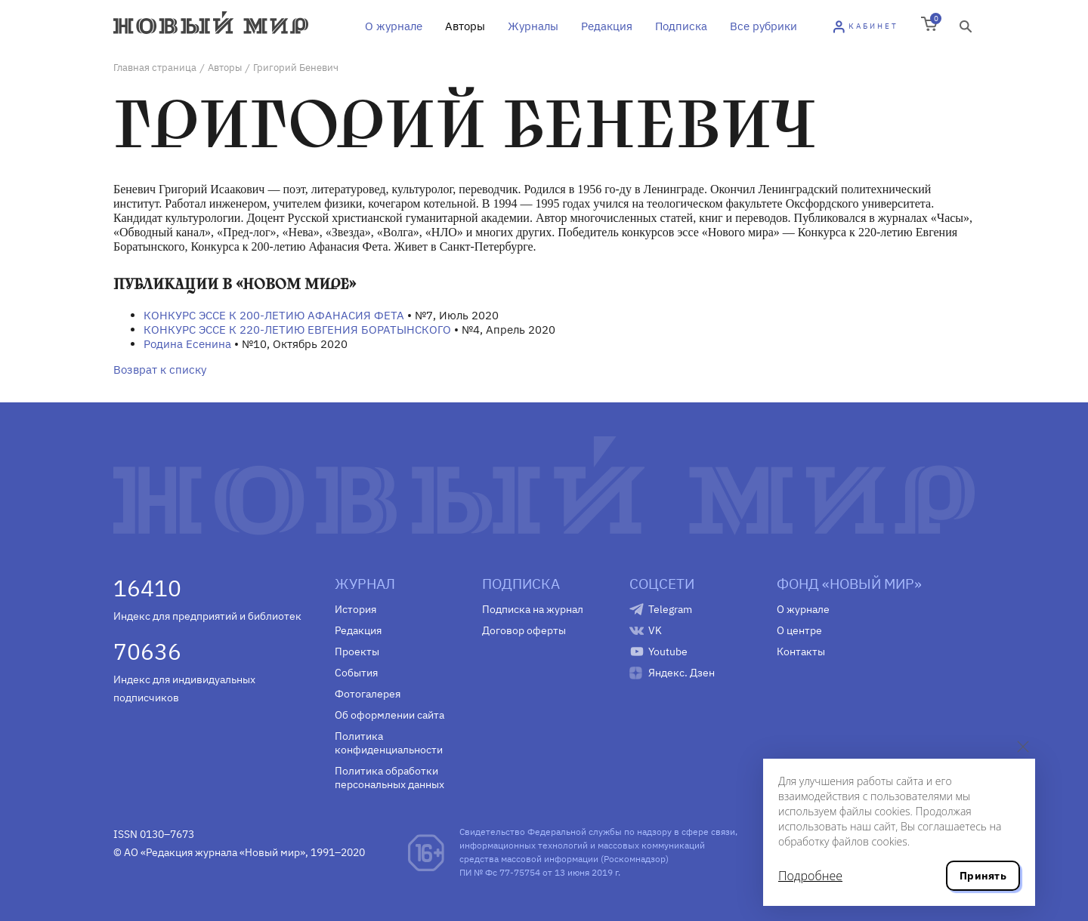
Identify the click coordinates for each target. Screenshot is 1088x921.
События (356, 672)
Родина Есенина (187, 344)
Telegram (670, 609)
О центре (799, 630)
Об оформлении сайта (389, 715)
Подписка (681, 26)
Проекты (357, 651)
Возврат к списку (159, 369)
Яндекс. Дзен (681, 672)
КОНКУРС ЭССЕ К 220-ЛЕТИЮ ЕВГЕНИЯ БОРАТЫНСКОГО (297, 329)
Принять (983, 875)
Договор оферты (524, 630)
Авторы (465, 26)
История (355, 609)
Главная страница (154, 67)
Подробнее (810, 875)
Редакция (606, 26)
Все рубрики (763, 26)
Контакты (801, 651)
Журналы (533, 26)
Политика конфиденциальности (389, 742)
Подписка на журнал (532, 609)
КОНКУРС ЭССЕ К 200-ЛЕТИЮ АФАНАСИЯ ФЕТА (274, 315)
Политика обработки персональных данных (389, 777)
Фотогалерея (367, 694)
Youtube (668, 651)
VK (655, 630)
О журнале (393, 26)
